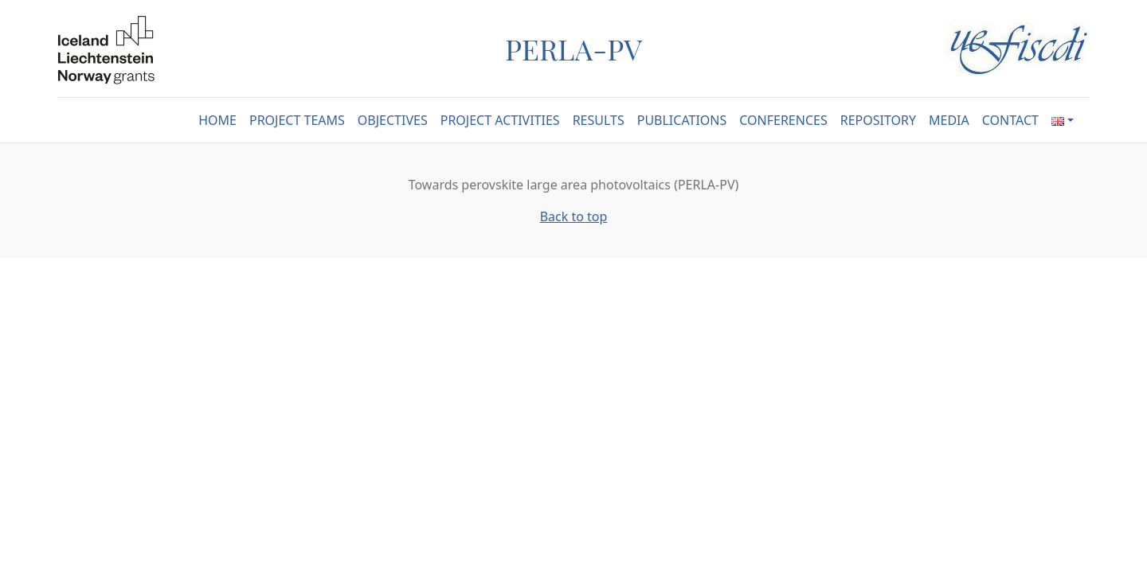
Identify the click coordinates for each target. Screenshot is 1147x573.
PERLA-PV (573, 48)
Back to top (574, 216)
